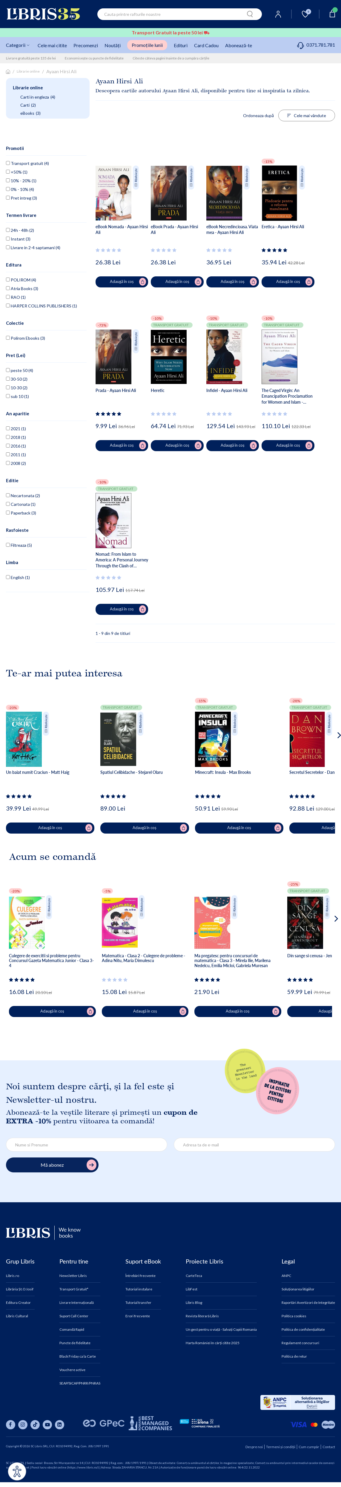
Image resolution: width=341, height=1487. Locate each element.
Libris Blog (194, 1302)
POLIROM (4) (21, 279)
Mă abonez (68, 1165)
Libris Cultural (17, 1316)
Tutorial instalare (138, 1289)
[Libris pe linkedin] (59, 1424)
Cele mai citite (52, 45)
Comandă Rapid (71, 1329)
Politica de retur (294, 1356)
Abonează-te (238, 45)
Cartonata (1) (21, 504)
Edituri (181, 45)
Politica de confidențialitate (303, 1329)
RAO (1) (16, 297)
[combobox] (179, 14)
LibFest (191, 1289)
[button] (328, 759)
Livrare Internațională (76, 1302)
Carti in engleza (37, 97)
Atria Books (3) (22, 288)
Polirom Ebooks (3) (25, 338)
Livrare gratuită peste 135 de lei (31, 58)
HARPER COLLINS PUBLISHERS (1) (41, 305)
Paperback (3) (21, 512)
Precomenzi (85, 45)
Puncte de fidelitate (74, 1343)
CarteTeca (194, 1276)
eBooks (30, 113)
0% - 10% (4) (20, 189)
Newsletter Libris (73, 1276)
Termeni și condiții (280, 1447)
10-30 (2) (16, 387)
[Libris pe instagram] (22, 1424)
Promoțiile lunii (147, 45)
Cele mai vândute (306, 115)
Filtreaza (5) (19, 545)
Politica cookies (294, 1316)
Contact (328, 1447)
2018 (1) (16, 437)
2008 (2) (16, 463)
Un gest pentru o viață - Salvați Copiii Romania (221, 1329)
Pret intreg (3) (21, 197)
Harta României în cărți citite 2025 (212, 1343)
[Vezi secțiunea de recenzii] (109, 250)
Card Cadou (206, 45)
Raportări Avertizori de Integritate (308, 1302)
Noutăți (113, 45)
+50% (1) (16, 171)
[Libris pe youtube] (47, 1424)
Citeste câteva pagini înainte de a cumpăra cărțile (171, 58)
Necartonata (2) (23, 495)
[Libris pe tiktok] (35, 1424)
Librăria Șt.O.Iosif (19, 1289)
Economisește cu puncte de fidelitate (94, 58)
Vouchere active (72, 1370)
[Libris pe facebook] (10, 1424)
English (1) (18, 577)
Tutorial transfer (138, 1302)
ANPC (286, 1276)
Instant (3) (18, 238)
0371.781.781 (316, 45)
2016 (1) (16, 445)
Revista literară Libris (202, 1316)
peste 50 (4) (19, 370)
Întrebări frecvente (140, 1276)
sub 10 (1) (17, 396)
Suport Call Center (73, 1316)
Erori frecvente (137, 1316)
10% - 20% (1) (21, 180)
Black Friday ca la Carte (77, 1356)
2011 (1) (16, 454)
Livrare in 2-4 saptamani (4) (33, 247)
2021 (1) (16, 428)
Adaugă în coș (128, 282)
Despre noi (254, 1447)
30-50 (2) (16, 379)
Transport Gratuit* (73, 1289)
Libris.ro (12, 1276)
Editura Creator (18, 1302)
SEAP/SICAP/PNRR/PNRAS (79, 1383)
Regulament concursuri (300, 1343)
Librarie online (28, 71)
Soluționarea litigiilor (298, 1289)
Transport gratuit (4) (27, 163)
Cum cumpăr (309, 1447)
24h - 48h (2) (20, 230)
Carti (28, 105)
